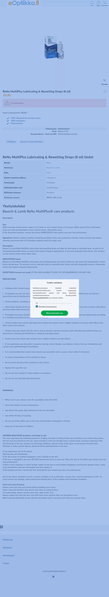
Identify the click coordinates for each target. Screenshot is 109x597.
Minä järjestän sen (54, 313)
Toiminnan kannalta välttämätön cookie (55, 303)
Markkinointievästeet (48, 307)
